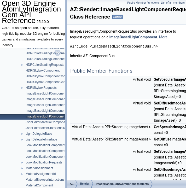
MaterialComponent (39, 185)
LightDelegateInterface (41, 139)
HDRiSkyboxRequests (41, 88)
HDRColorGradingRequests (45, 65)
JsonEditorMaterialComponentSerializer (53, 122)
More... (164, 37)
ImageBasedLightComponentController (53, 105)
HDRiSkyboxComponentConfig (47, 76)
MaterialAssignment (39, 168)
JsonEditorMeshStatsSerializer (47, 128)
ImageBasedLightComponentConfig (50, 99)
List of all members (173, 2)
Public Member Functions (143, 2)
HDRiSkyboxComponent (43, 70)
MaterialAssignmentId (41, 174)
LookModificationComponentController (52, 156)
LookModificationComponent (45, 145)
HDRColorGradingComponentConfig (51, 53)
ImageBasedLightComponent (46, 93)
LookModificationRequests (44, 162)
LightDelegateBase (39, 134)
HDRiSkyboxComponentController (49, 82)
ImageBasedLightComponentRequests (52, 116)
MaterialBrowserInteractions (45, 179)
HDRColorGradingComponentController (53, 59)
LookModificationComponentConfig (50, 151)
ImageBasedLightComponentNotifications (54, 111)
